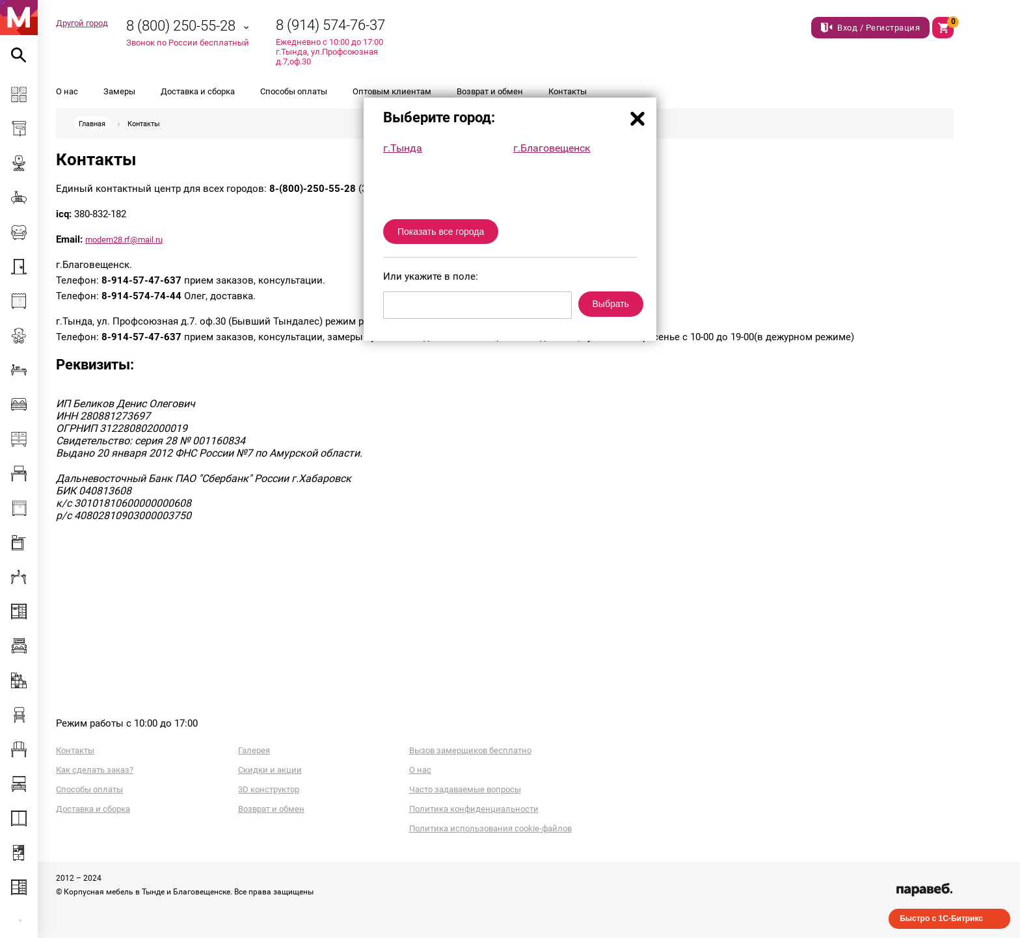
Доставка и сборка (198, 91)
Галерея (254, 750)
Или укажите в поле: (430, 276)
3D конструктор (268, 789)
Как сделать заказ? (94, 770)
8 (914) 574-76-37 (330, 25)
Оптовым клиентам (392, 91)
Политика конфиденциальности (474, 809)
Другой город (82, 23)
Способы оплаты (293, 91)
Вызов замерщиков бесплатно (470, 750)
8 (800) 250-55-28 (180, 26)
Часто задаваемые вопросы (465, 789)
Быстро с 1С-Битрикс (941, 918)
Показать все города (440, 231)
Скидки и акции (270, 770)
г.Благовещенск (552, 148)
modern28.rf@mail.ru (124, 240)
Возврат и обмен (490, 91)
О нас (67, 91)
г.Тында (402, 148)
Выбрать (611, 304)
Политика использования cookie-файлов (490, 828)
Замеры (119, 91)
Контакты (567, 91)
